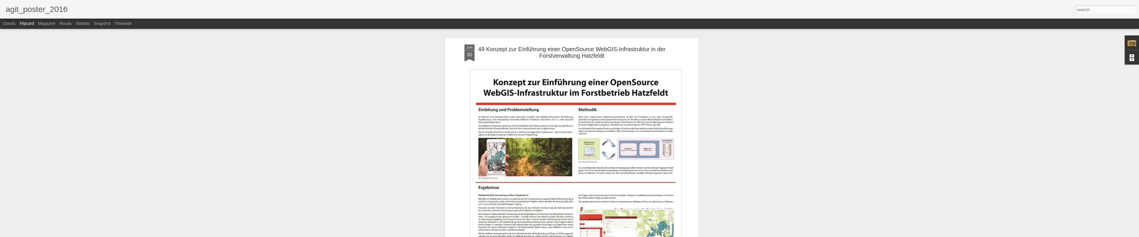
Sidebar (83, 23)
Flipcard (27, 23)
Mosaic (65, 23)
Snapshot (102, 23)
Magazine (47, 23)
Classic (9, 23)
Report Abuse (604, 234)
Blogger (587, 234)
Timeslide (123, 23)
